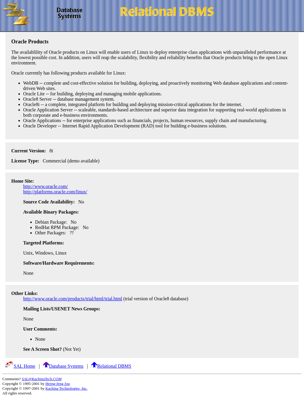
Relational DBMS (111, 366)
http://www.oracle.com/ (45, 186)
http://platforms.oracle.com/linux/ (55, 191)
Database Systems (63, 366)
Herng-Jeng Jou (57, 383)
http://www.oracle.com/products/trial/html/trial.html (72, 298)
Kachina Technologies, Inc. (66, 388)
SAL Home (20, 366)
